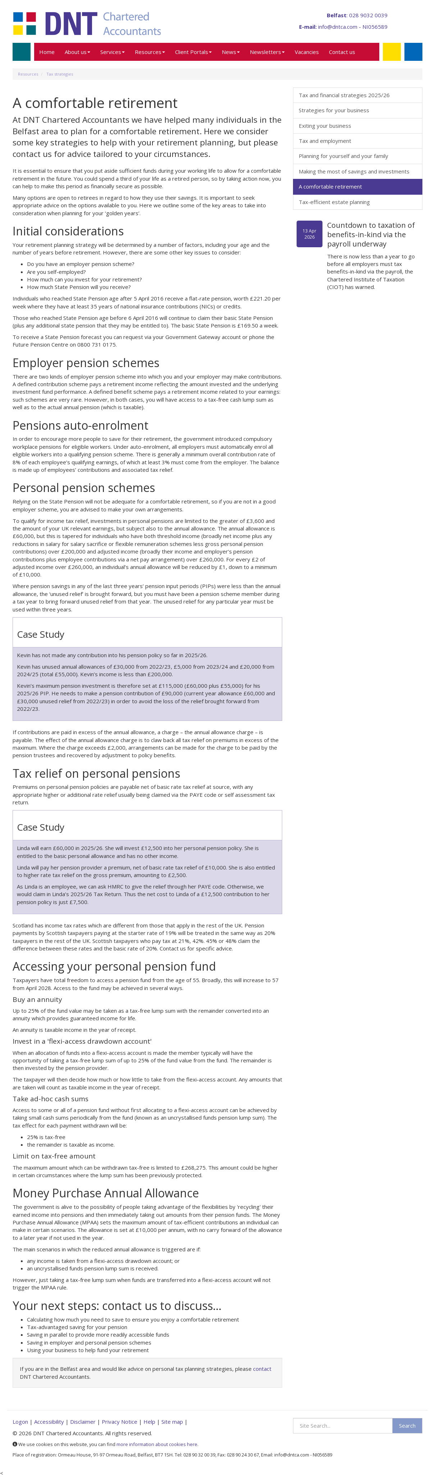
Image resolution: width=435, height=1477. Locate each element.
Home (47, 51)
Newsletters (267, 51)
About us (77, 51)
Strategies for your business (334, 110)
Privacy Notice (119, 1421)
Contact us (342, 51)
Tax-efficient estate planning (334, 201)
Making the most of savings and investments (354, 171)
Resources (150, 51)
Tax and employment (325, 140)
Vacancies (307, 51)
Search (407, 1425)
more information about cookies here (156, 1444)
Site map (172, 1421)
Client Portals (193, 51)
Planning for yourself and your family (343, 155)
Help (149, 1421)
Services (112, 51)
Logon (20, 1421)
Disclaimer (83, 1421)
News (231, 51)
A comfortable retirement (330, 186)
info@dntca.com (337, 26)
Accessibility (49, 1421)
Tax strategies (59, 74)
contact (262, 1368)
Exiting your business (325, 125)
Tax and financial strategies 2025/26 (344, 95)
